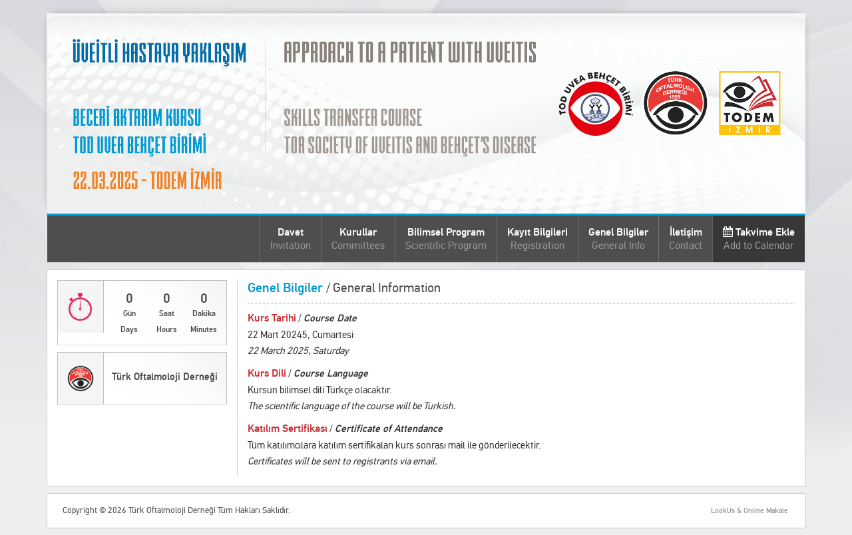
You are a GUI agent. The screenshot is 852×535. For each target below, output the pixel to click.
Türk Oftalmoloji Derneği (165, 377)
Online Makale (766, 510)
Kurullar (358, 239)
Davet (290, 239)
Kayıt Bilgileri (537, 239)
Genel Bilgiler (618, 239)
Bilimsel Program (446, 239)
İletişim (685, 239)
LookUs (723, 510)
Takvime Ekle (759, 239)
